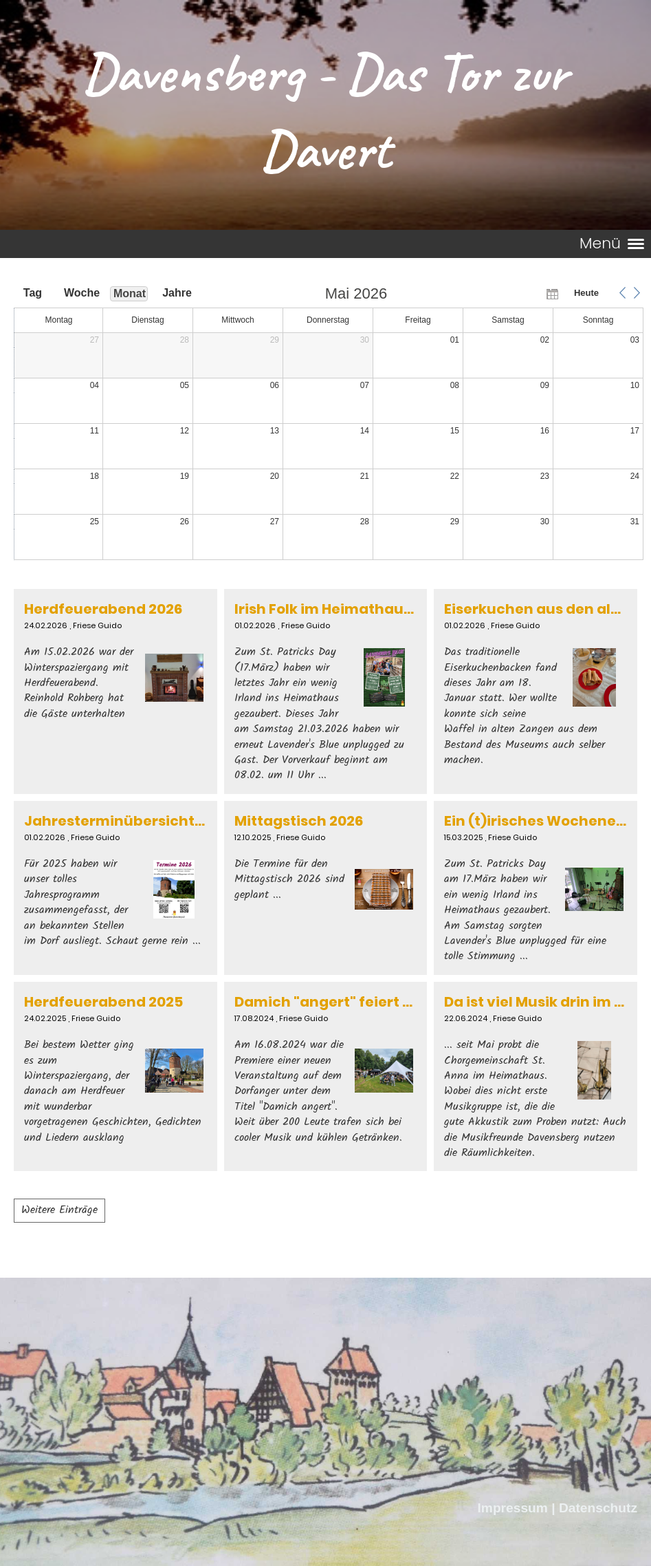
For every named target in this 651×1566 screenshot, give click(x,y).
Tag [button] (32, 293)
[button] (622, 293)
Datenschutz (598, 1508)
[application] (328, 423)
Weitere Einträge (59, 1210)
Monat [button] (129, 293)
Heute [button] (586, 293)
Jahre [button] (177, 293)
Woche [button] (81, 293)
